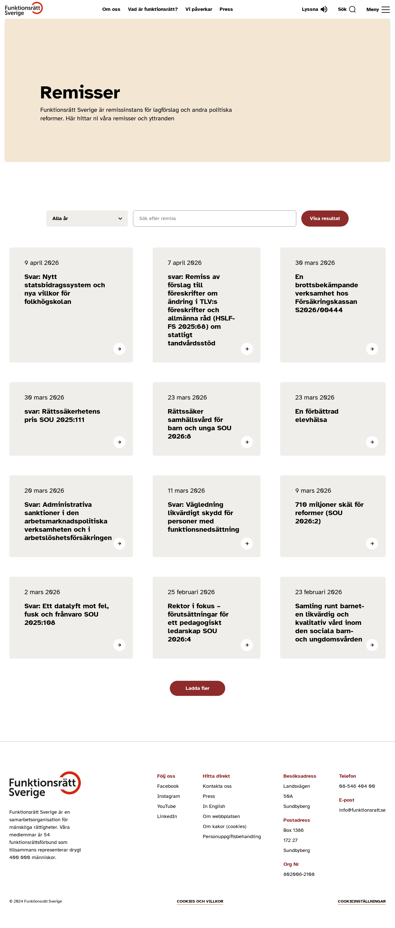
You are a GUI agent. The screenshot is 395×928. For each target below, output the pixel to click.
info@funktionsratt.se (362, 810)
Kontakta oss (217, 786)
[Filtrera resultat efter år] (87, 218)
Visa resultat (325, 218)
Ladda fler (197, 688)
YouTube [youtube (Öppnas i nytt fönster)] (166, 806)
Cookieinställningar (362, 901)
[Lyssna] (314, 9)
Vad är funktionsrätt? (153, 9)
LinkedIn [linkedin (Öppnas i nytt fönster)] (167, 816)
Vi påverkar (198, 9)
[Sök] (347, 9)
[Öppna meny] (378, 10)
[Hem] (24, 9)
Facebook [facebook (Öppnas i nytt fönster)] (168, 786)
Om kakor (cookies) (224, 826)
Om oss (111, 9)
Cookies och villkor (200, 901)
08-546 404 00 (357, 786)
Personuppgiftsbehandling (232, 836)
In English (214, 806)
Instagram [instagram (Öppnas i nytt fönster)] (168, 796)
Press (226, 9)
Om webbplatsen (221, 816)
